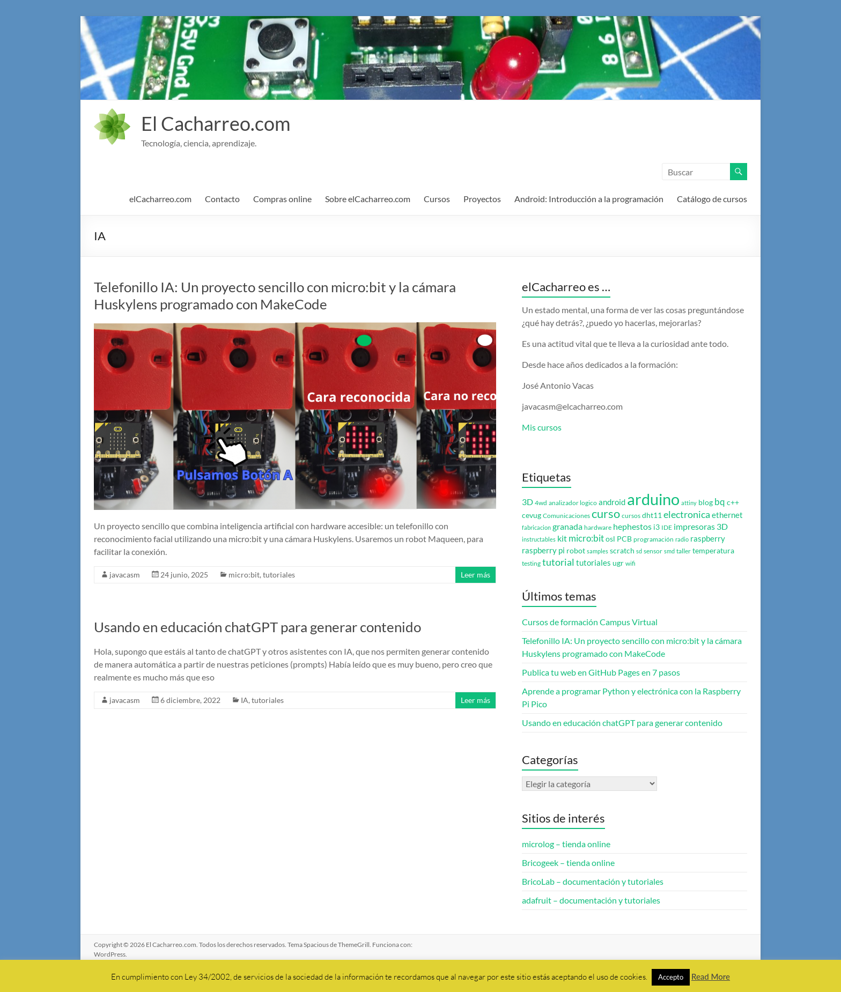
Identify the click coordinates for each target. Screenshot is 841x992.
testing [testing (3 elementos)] (531, 563)
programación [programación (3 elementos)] (653, 539)
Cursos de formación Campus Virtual (590, 622)
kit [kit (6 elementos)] (562, 538)
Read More (710, 976)
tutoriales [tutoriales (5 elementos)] (593, 562)
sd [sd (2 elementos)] (639, 550)
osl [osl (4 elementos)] (610, 539)
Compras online (282, 199)
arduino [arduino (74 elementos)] (653, 499)
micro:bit (244, 574)
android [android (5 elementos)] (612, 502)
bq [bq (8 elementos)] (719, 501)
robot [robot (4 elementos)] (575, 550)
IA (244, 700)
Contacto (222, 199)
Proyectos (482, 199)
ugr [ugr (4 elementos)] (618, 563)
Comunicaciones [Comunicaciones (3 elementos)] (566, 516)
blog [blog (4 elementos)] (705, 502)
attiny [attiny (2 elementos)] (689, 502)
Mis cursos (542, 427)
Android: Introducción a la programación (588, 199)
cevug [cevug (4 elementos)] (531, 515)
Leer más (475, 574)
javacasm (124, 574)
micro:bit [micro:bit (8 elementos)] (586, 538)
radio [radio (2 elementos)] (682, 539)
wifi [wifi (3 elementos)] (630, 563)
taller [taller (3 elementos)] (683, 551)
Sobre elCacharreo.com (367, 199)
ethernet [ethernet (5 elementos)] (727, 515)
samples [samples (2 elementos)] (597, 550)
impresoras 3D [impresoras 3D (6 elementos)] (701, 526)
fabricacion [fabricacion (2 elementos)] (536, 527)
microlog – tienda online (566, 844)
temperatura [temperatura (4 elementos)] (713, 550)
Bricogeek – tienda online (568, 862)
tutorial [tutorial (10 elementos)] (558, 562)
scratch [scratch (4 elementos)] (622, 550)
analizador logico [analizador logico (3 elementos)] (573, 503)
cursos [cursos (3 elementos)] (631, 516)
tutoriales (279, 574)
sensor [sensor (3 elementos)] (653, 551)
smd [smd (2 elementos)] (669, 550)
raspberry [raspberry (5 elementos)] (707, 538)
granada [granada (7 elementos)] (567, 526)
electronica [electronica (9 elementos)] (686, 514)
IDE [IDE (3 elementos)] (666, 527)
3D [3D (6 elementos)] (527, 502)
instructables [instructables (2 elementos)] (539, 539)
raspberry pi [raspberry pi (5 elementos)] (543, 550)
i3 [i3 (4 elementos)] (656, 527)
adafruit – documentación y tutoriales (591, 900)
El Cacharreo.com (216, 123)
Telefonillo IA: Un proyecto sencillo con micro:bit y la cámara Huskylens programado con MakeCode (275, 295)
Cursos (437, 199)
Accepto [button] (670, 977)
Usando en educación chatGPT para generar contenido (257, 626)
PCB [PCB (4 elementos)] (624, 539)
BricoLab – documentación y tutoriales (592, 881)
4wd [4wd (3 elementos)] (541, 503)
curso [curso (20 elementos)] (606, 513)
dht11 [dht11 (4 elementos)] (652, 515)
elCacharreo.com (160, 199)
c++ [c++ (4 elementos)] (733, 502)
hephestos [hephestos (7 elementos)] (632, 526)
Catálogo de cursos (712, 199)
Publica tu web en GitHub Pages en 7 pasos (601, 672)
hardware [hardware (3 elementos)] (597, 527)
